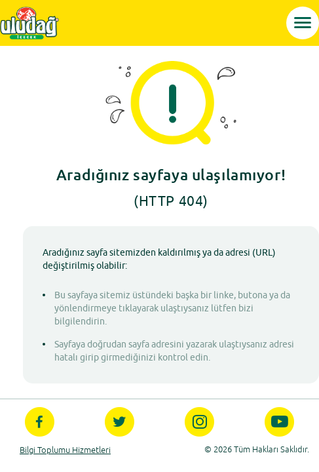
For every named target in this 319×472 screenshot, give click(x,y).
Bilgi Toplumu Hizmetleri (65, 450)
